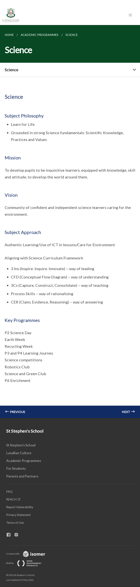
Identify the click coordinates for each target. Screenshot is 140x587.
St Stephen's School (20, 445)
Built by (27, 563)
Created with (28, 553)
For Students (16, 468)
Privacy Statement (18, 515)
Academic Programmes (23, 460)
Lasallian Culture (18, 453)
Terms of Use (15, 522)
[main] (70, 221)
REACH (11, 499)
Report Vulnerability (19, 507)
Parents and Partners (22, 476)
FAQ (9, 491)
